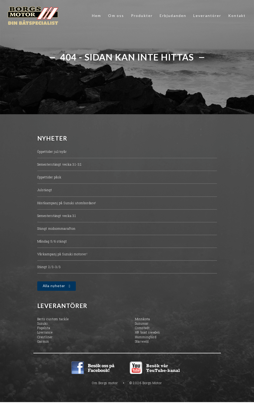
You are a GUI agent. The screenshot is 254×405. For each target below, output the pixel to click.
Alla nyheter (54, 286)
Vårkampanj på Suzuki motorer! (62, 254)
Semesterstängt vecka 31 (56, 216)
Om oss (116, 15)
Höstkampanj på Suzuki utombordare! (66, 203)
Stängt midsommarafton (56, 228)
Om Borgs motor (105, 383)
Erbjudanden (173, 15)
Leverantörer (207, 15)
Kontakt (237, 15)
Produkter (142, 15)
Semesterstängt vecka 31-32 (59, 164)
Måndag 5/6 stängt (52, 241)
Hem (96, 15)
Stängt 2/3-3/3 (49, 267)
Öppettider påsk (49, 177)
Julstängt (44, 190)
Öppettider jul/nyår (52, 151)
